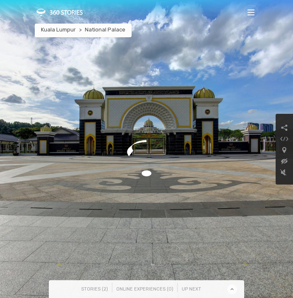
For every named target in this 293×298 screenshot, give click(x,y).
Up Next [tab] (191, 289)
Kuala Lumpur (58, 29)
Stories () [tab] (94, 289)
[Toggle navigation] (251, 12)
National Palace (105, 29)
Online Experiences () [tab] (144, 289)
